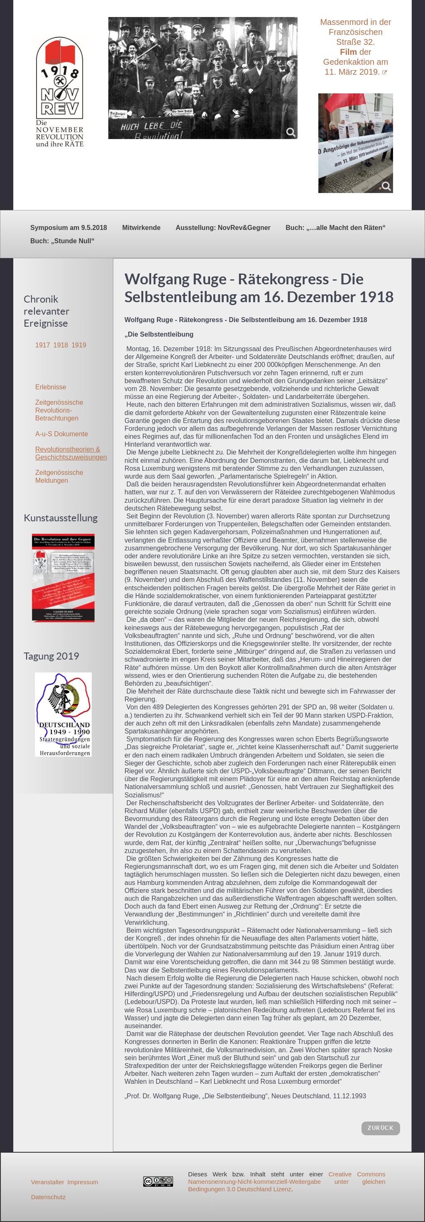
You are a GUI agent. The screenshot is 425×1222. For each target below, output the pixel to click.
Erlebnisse (50, 387)
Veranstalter (47, 1181)
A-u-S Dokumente (61, 433)
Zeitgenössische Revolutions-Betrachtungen (59, 410)
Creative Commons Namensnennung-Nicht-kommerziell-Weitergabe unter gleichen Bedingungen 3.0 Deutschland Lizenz (286, 1182)
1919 (78, 345)
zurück (381, 1128)
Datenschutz (48, 1196)
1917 (42, 345)
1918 (61, 345)
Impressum (82, 1181)
